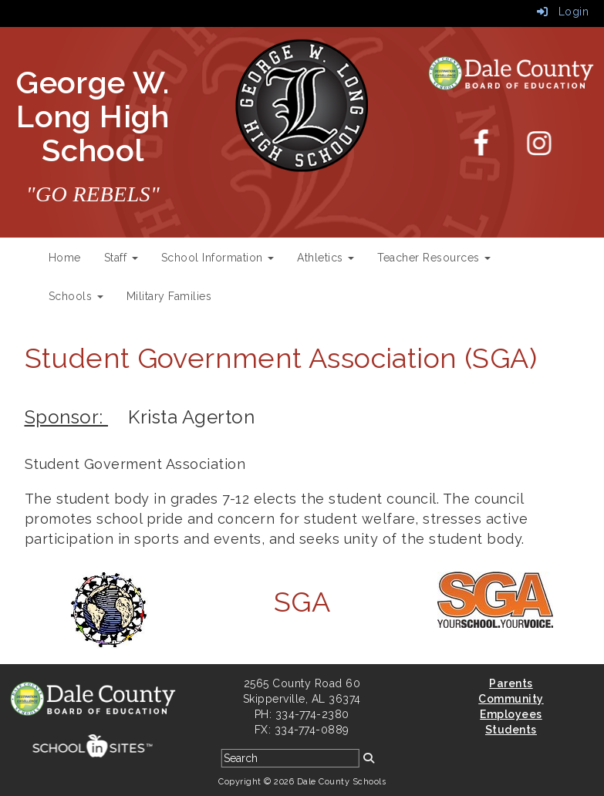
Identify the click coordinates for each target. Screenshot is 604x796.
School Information (218, 257)
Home (65, 257)
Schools (76, 296)
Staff (121, 257)
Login (563, 11)
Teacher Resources (434, 257)
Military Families (169, 296)
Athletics (325, 257)
